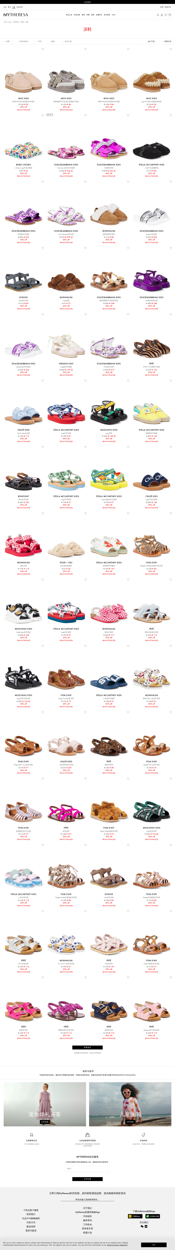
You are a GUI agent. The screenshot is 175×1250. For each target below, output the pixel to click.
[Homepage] (16, 14)
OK (154, 1245)
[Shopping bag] (169, 14)
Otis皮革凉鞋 (23, 300)
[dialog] (87, 1244)
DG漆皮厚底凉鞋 (151, 300)
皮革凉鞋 (66, 831)
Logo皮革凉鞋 (151, 831)
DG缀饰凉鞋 (108, 168)
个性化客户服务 (31, 1210)
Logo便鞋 (66, 300)
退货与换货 (31, 1230)
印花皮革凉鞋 (109, 367)
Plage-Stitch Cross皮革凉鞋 (23, 765)
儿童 (13, 7)
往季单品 (16, 22)
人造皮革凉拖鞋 (109, 698)
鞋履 (22, 22)
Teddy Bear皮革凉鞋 (23, 632)
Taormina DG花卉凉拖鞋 (66, 168)
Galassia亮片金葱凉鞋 (151, 1030)
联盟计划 (87, 1232)
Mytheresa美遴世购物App (87, 1212)
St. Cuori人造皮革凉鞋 (66, 964)
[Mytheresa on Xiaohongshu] (146, 1228)
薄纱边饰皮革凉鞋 (151, 632)
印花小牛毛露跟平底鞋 (151, 367)
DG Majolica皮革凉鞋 (66, 234)
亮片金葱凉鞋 (23, 964)
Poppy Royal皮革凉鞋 (66, 698)
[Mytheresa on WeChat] (142, 1226)
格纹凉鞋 (23, 566)
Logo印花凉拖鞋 (151, 499)
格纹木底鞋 (109, 632)
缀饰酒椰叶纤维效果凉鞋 (109, 300)
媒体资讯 (87, 1220)
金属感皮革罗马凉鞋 (23, 831)
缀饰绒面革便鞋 (109, 234)
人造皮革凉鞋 (23, 897)
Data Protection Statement (117, 1245)
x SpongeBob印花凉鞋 (109, 499)
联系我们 (31, 1214)
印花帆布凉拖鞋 (23, 234)
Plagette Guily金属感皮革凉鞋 (66, 897)
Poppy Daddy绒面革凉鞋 (109, 831)
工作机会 (87, 1224)
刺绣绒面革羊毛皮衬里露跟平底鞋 (66, 102)
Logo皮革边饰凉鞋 (23, 698)
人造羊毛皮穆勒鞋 (151, 168)
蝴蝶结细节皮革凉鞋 (66, 1030)
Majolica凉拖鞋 (151, 234)
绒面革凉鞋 (109, 765)
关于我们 (87, 1207)
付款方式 (31, 1222)
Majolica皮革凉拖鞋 (23, 367)
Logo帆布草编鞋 (66, 367)
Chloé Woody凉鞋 (23, 433)
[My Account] (161, 14)
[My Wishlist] (165, 14)
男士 (9, 7)
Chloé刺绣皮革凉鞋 (66, 765)
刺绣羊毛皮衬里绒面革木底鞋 (23, 102)
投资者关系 (87, 1228)
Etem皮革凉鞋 (23, 499)
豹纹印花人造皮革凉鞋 (151, 698)
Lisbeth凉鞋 (109, 964)
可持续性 (87, 1216)
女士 (5, 7)
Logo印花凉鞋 (66, 433)
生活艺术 (20, 7)
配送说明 (31, 1226)
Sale (10, 22)
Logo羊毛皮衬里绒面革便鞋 (151, 102)
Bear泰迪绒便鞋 (66, 566)
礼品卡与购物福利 (31, 1218)
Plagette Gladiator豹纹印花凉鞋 (151, 566)
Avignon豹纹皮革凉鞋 (151, 964)
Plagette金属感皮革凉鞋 (151, 897)
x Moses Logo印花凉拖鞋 (23, 168)
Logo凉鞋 (108, 433)
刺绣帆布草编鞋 (152, 433)
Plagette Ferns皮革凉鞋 (151, 765)
